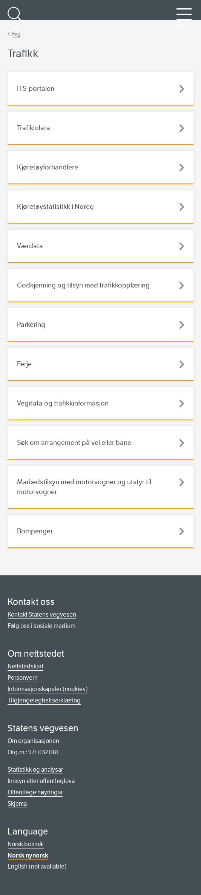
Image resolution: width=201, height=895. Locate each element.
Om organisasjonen (33, 740)
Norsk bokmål (26, 844)
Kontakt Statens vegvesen (42, 614)
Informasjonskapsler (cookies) (48, 689)
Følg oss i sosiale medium (41, 625)
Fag (16, 33)
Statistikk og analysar (35, 769)
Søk (15, 18)
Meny (184, 18)
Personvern (23, 677)
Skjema (17, 803)
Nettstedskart (25, 666)
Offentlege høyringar (35, 792)
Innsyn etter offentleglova (41, 781)
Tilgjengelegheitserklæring (44, 700)
